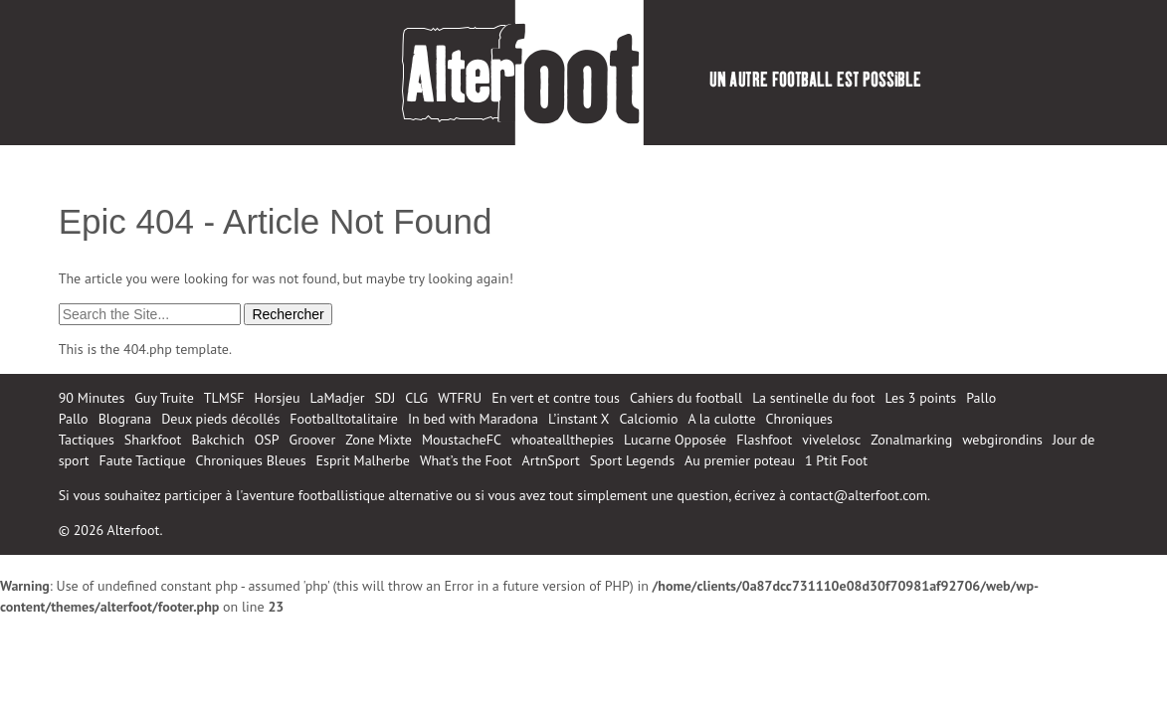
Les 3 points (921, 398)
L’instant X (579, 419)
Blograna (125, 419)
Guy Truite (164, 398)
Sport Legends (632, 460)
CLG (416, 398)
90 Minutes (92, 398)
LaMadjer (337, 398)
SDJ (385, 398)
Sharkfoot (153, 439)
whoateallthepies (562, 439)
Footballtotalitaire (344, 419)
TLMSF (224, 398)
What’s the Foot (466, 460)
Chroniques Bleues (251, 460)
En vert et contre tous (555, 398)
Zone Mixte (378, 439)
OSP (267, 439)
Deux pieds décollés (220, 419)
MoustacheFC (461, 439)
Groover (313, 439)
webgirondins (1002, 439)
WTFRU (460, 398)
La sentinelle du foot (813, 398)
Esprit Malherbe (363, 460)
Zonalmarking (911, 439)
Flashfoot (764, 439)
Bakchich (217, 439)
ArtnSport (551, 460)
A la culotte (722, 419)
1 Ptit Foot (836, 460)
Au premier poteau (739, 460)
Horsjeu (277, 398)
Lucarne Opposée (675, 439)
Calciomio (649, 419)
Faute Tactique (142, 460)
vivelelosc (831, 439)
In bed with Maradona (473, 419)
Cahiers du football (686, 398)
